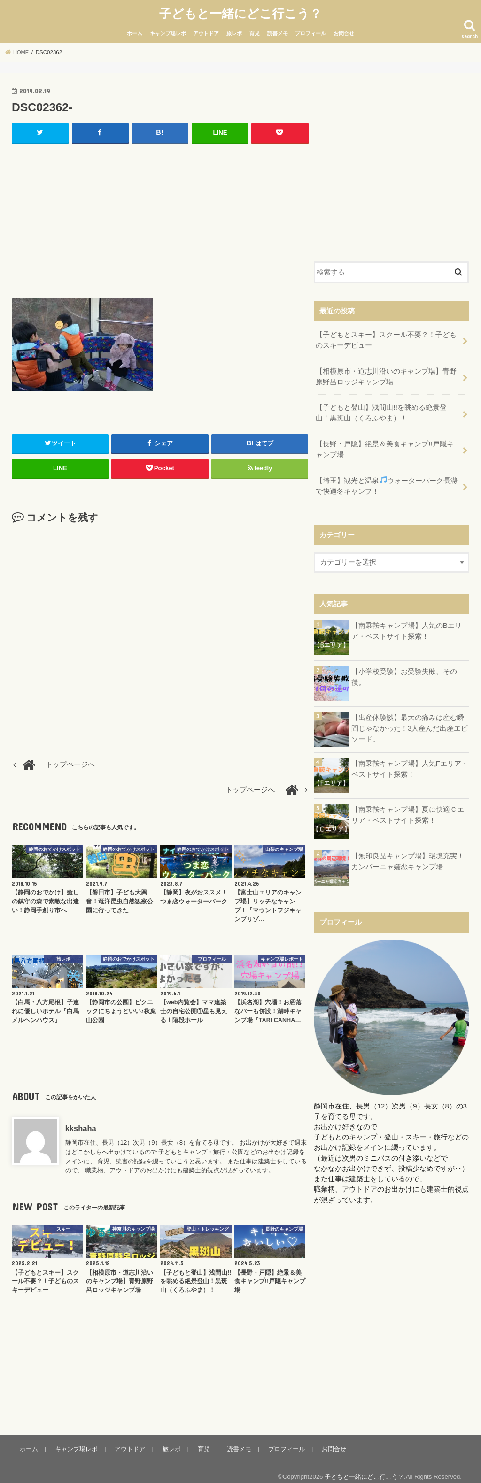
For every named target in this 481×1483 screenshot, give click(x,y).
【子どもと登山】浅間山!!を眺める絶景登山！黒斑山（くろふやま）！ (388, 407)
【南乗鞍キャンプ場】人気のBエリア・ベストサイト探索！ (406, 622)
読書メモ (277, 31)
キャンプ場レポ (168, 31)
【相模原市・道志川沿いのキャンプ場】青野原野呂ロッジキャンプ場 (386, 372)
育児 (254, 31)
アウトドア (206, 31)
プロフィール (310, 31)
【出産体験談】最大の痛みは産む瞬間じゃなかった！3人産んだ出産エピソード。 (409, 719)
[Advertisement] (160, 216)
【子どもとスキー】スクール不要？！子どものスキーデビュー (386, 337)
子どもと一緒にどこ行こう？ (240, 12)
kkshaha (80, 1126)
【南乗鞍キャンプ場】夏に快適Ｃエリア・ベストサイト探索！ (407, 806)
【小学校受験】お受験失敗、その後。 (404, 668)
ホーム (134, 31)
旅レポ (234, 31)
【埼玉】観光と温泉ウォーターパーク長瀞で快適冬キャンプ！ (387, 478)
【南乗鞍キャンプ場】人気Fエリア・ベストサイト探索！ (409, 760)
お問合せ (344, 31)
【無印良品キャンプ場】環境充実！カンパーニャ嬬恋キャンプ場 (407, 852)
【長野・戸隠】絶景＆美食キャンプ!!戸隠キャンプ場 (388, 442)
